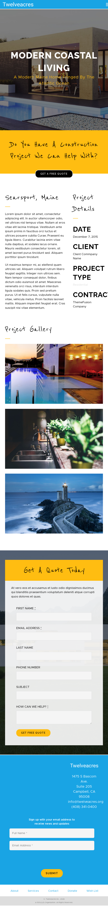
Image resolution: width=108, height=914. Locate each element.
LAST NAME (24, 647)
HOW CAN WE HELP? (32, 706)
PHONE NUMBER (28, 667)
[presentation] (35, 859)
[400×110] (18, 1)
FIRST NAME (26, 608)
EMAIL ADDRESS (29, 628)
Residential (80, 284)
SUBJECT (22, 687)
